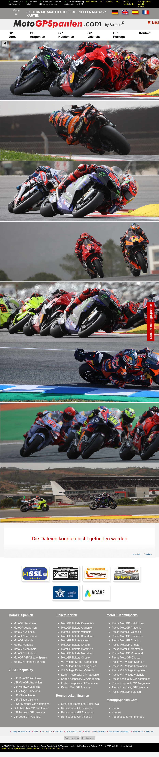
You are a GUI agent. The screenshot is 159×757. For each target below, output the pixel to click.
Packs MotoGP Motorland (127, 653)
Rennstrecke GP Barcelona (77, 708)
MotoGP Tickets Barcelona (77, 636)
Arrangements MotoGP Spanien (144, 4)
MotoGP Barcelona (25, 636)
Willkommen (91, 2)
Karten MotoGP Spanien (76, 687)
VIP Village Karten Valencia (77, 670)
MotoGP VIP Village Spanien (31, 657)
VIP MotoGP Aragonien (28, 682)
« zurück (136, 554)
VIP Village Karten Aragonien (78, 666)
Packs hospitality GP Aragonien (131, 683)
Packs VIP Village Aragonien (129, 670)
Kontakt (144, 33)
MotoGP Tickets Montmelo (77, 649)
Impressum (46, 731)
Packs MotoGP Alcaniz (125, 640)
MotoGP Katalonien (25, 623)
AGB (36, 731)
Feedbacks (138, 731)
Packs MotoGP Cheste (125, 644)
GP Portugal (119, 34)
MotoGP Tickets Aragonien (77, 627)
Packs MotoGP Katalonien (127, 623)
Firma (115, 708)
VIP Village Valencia (26, 699)
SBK (118, 2)
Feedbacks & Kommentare (128, 716)
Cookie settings (72, 738)
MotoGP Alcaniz (23, 640)
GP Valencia (93, 34)
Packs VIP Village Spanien (128, 661)
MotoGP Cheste (23, 644)
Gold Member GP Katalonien (31, 708)
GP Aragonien (37, 34)
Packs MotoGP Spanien (126, 691)
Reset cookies (87, 738)
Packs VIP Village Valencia (128, 674)
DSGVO (58, 731)
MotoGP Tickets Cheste (75, 644)
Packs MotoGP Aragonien (127, 627)
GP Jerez (12, 34)
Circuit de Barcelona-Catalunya (80, 703)
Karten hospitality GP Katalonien (80, 674)
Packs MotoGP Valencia (126, 631)
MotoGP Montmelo (25, 649)
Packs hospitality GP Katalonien (131, 678)
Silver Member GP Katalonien (31, 703)
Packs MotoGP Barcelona (127, 636)
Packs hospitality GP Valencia (130, 687)
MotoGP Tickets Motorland (77, 653)
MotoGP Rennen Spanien (29, 661)
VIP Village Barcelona (27, 691)
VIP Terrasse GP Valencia (29, 712)
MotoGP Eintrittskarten (128, 3)
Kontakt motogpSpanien (151, 321)
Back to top (150, 741)
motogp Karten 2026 (21, 731)
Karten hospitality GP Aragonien (80, 678)
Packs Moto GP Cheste (126, 657)
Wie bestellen (99, 731)
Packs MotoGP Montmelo (127, 649)
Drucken (148, 554)
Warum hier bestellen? (119, 731)
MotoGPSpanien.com (63, 746)
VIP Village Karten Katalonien (79, 661)
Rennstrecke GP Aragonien (77, 712)
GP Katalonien (66, 34)
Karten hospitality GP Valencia (79, 683)
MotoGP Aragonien (25, 627)
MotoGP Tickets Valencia (76, 631)
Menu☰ (16, 12)
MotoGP (109, 2)
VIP (101, 2)
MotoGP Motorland (25, 653)
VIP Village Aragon (25, 695)
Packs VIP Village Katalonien (129, 666)
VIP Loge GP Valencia (27, 716)
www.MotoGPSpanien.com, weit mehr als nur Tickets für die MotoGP (33, 748)
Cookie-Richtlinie (73, 731)
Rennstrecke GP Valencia (76, 716)
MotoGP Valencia (24, 631)
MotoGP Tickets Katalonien (77, 623)
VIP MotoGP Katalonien (28, 678)
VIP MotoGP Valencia (27, 686)
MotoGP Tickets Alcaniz (75, 640)
